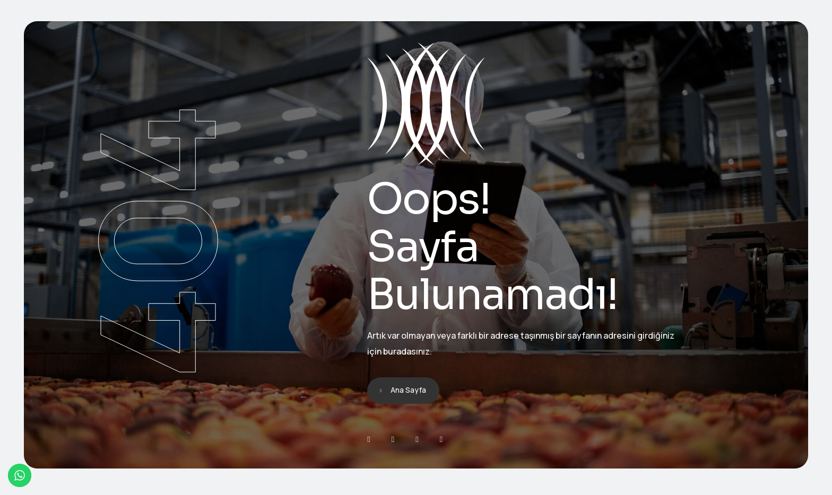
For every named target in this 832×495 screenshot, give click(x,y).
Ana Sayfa (408, 390)
